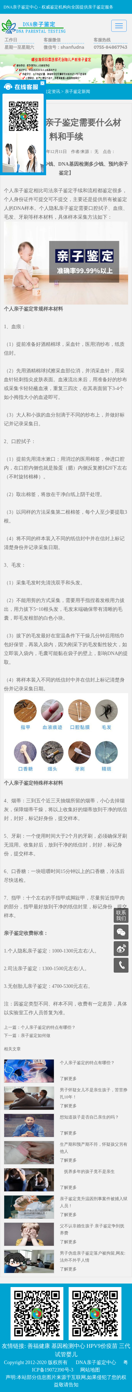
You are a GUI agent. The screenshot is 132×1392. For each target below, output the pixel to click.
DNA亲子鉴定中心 (96, 1362)
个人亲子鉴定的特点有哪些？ (87, 1062)
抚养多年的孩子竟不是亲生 (87, 1171)
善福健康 (38, 1346)
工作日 (11, 39)
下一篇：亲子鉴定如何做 (27, 1035)
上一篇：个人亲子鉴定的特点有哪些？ (40, 1027)
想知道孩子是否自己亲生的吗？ (89, 1117)
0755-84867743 (110, 47)
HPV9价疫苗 (102, 1346)
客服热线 (102, 39)
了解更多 (68, 1078)
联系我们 (121, 915)
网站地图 (90, 1370)
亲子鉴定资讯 (47, 91)
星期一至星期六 (19, 47)
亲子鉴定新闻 (77, 91)
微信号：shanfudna (64, 47)
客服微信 (52, 39)
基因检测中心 (68, 1346)
